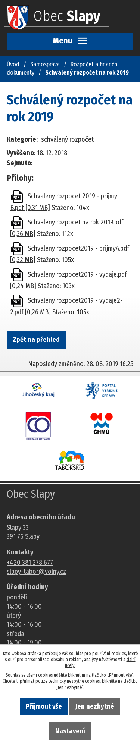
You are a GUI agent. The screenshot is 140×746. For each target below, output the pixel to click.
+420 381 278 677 (30, 562)
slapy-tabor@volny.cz (36, 571)
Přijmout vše (44, 706)
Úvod (13, 64)
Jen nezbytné (94, 706)
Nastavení (70, 731)
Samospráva (45, 64)
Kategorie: (22, 139)
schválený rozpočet (67, 139)
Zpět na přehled (36, 340)
